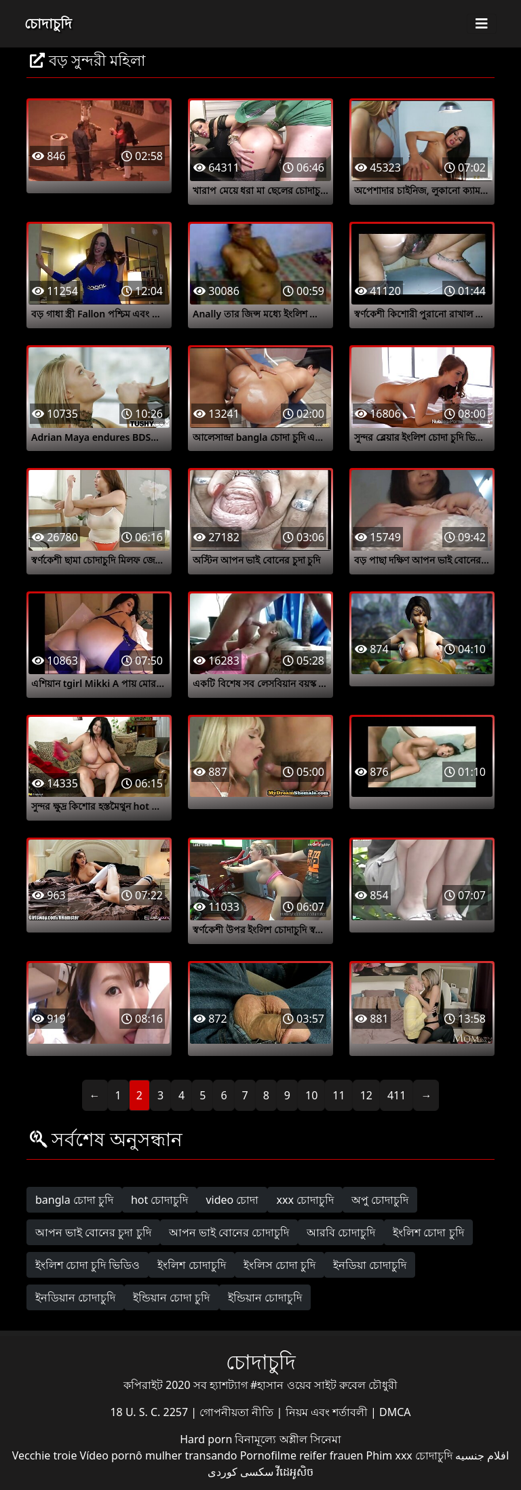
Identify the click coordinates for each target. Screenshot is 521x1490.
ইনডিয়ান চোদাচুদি (75, 1297)
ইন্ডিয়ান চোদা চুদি (171, 1297)
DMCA (395, 1412)
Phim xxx (389, 1455)
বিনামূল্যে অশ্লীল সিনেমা (288, 1439)
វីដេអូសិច (294, 1471)
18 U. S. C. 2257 (150, 1412)
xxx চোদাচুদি (305, 1199)
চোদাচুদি (48, 23)
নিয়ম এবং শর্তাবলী (328, 1412)
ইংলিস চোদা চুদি (279, 1264)
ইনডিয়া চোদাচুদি (369, 1264)
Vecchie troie (44, 1455)
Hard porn (207, 1439)
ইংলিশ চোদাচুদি (191, 1264)
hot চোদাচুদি (160, 1199)
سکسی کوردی (240, 1471)
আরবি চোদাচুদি (341, 1232)
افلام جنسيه (482, 1455)
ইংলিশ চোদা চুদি (428, 1232)
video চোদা (232, 1199)
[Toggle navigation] (482, 24)
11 (338, 1095)
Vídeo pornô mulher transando (158, 1455)
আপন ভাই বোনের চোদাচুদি (229, 1232)
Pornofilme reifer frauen (302, 1455)
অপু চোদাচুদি (379, 1199)
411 (396, 1095)
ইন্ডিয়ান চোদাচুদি (265, 1297)
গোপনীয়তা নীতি (237, 1412)
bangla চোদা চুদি (74, 1199)
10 (311, 1095)
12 (366, 1095)
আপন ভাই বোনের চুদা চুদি (93, 1232)
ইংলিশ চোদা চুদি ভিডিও (87, 1264)
